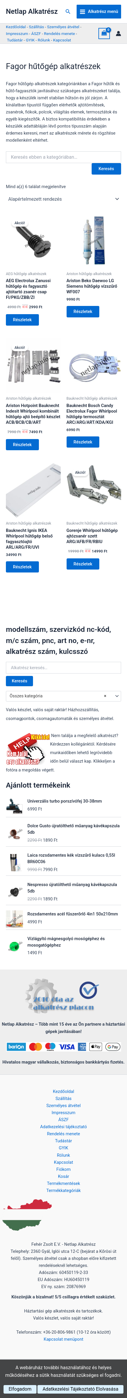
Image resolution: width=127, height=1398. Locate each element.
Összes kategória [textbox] (58, 696)
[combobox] (63, 696)
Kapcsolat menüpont (63, 1339)
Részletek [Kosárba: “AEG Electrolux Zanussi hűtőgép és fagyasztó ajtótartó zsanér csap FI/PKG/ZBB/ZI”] (22, 319)
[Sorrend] (63, 199)
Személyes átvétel (63, 26)
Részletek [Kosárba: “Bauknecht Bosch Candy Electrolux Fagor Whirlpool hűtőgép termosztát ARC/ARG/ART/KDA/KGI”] (83, 442)
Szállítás (36, 26)
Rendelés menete (59, 33)
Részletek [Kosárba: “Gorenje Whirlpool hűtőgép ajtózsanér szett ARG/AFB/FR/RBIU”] (83, 564)
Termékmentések (63, 1183)
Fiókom (63, 1169)
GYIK (30, 40)
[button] (68, 11)
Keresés (19, 681)
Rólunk (44, 40)
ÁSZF (36, 33)
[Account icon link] (118, 33)
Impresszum (17, 33)
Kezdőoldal (16, 26)
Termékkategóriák (63, 1190)
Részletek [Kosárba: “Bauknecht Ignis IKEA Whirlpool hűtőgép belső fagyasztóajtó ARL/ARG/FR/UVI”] (22, 567)
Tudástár (15, 40)
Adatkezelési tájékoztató (63, 1126)
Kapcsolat (62, 40)
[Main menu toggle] (99, 12)
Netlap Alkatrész (32, 11)
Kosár (63, 1176)
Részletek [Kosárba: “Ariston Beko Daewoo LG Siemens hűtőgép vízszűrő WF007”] (83, 311)
